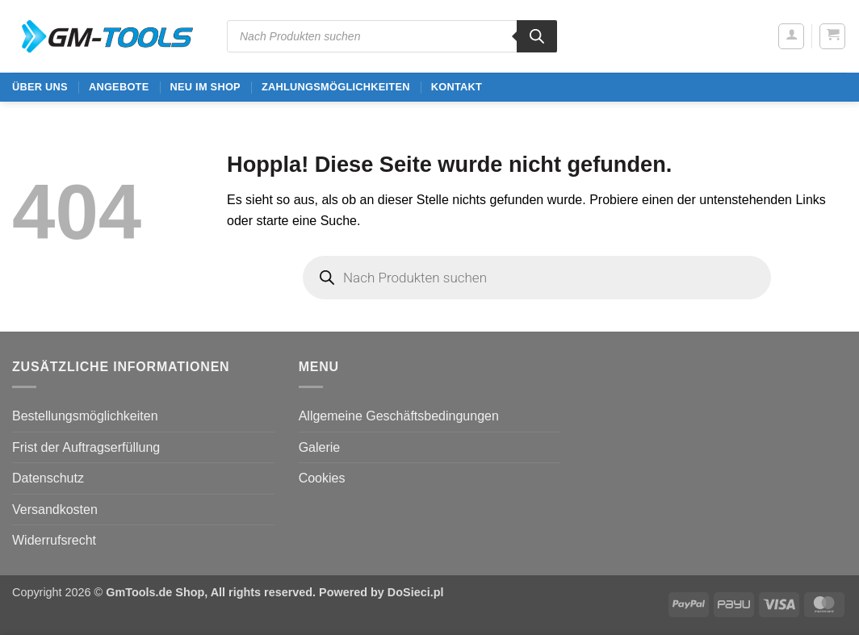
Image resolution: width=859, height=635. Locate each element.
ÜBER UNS (40, 87)
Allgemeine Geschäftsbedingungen (399, 416)
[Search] (537, 36)
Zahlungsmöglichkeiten (336, 87)
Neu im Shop (205, 87)
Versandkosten (55, 509)
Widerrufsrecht (54, 540)
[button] (791, 36)
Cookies (322, 478)
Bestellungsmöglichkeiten (85, 416)
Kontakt (456, 87)
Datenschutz (48, 478)
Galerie (320, 447)
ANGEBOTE (119, 87)
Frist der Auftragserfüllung (86, 447)
